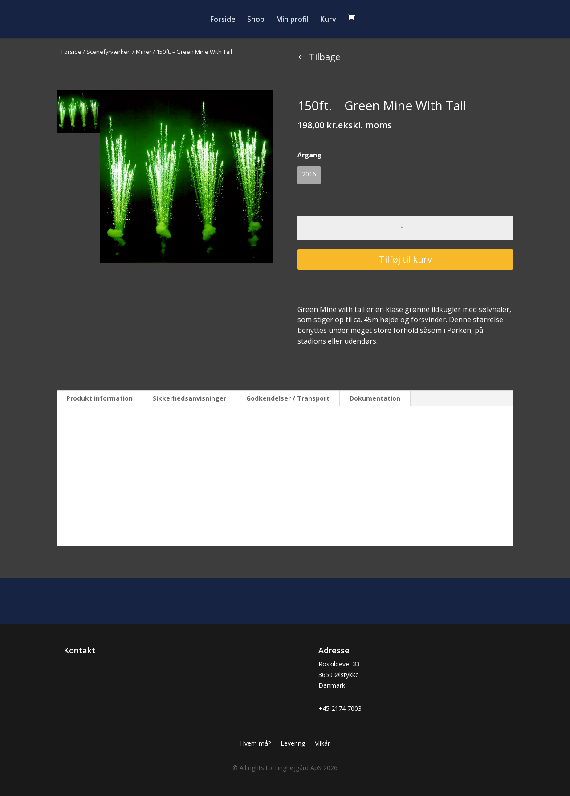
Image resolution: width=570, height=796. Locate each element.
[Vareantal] (405, 228)
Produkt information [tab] (99, 398)
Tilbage (324, 57)
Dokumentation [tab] (375, 398)
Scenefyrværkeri (108, 52)
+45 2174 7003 (340, 708)
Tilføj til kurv (405, 259)
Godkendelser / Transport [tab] (288, 398)
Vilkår (322, 743)
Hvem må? (255, 743)
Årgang (309, 155)
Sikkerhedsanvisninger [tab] (189, 398)
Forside (223, 20)
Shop (256, 20)
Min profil (292, 20)
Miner (143, 52)
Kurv (328, 20)
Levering (293, 743)
